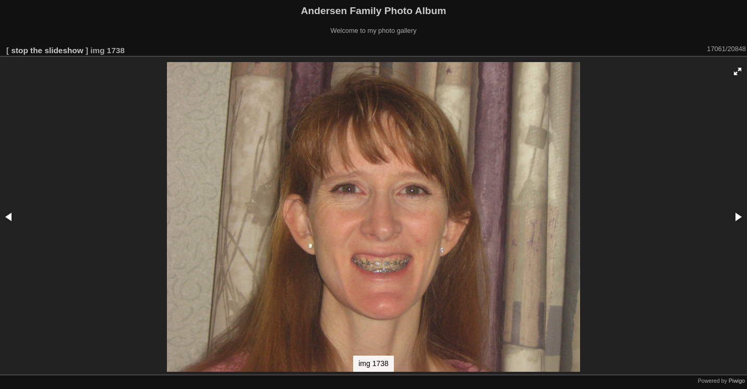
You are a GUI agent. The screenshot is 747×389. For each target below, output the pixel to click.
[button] (737, 71)
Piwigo (737, 381)
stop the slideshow (47, 50)
